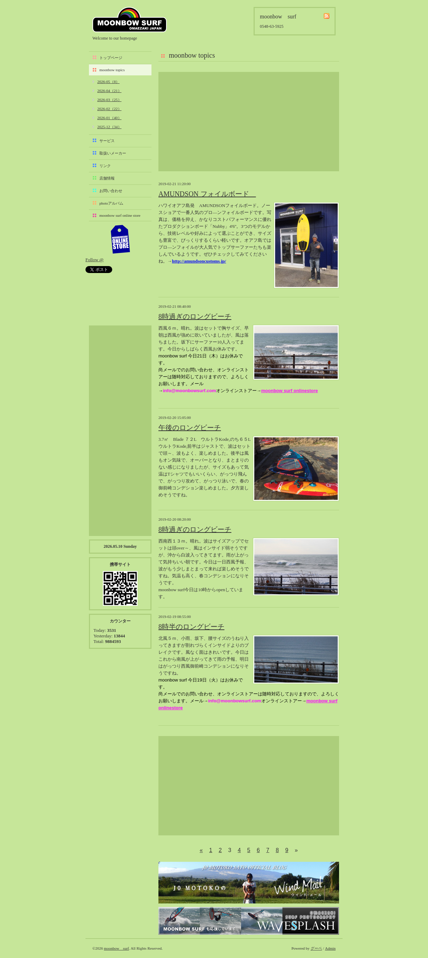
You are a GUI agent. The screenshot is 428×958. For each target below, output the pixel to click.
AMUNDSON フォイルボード (207, 194)
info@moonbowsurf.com (189, 390)
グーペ (316, 948)
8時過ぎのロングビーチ (194, 316)
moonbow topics (112, 70)
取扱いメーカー (112, 153)
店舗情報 (107, 178)
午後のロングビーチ (189, 427)
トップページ (110, 58)
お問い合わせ (110, 191)
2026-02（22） (109, 109)
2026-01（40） (109, 118)
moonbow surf (129, 19)
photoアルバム (111, 203)
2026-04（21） (109, 91)
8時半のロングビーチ (191, 626)
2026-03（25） (109, 100)
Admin (330, 948)
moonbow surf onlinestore (289, 390)
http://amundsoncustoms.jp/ (199, 261)
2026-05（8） (108, 82)
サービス (107, 141)
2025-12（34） (109, 127)
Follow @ (94, 259)
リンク (105, 166)
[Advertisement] (248, 121)
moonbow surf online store (119, 215)
